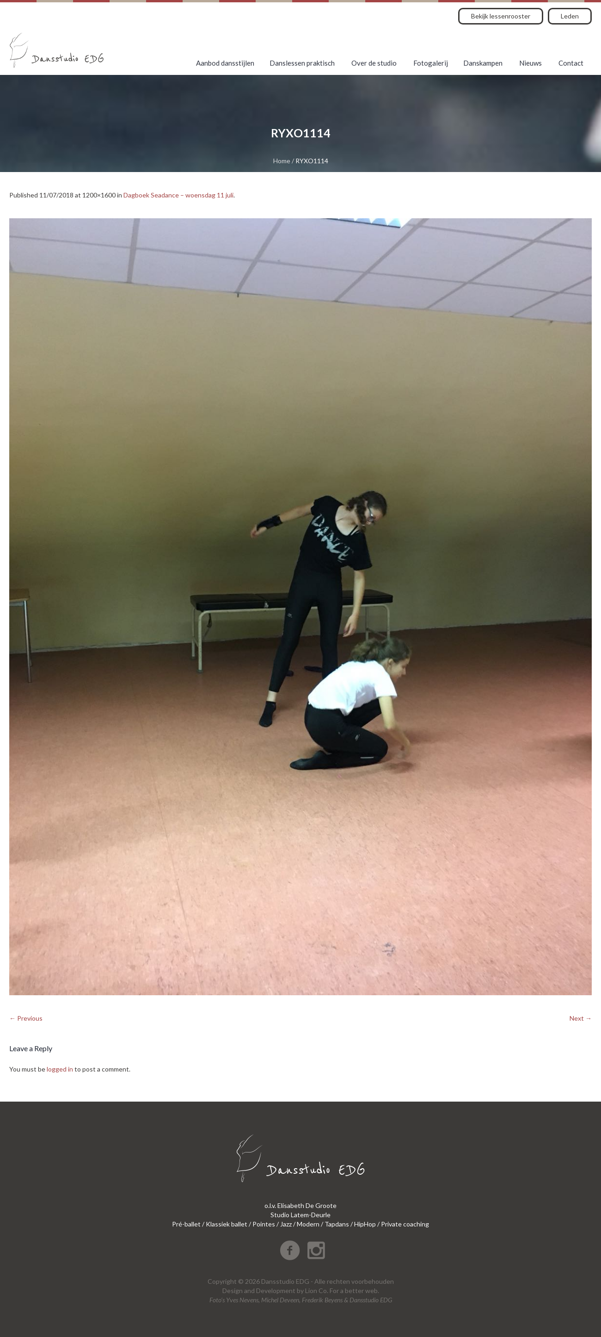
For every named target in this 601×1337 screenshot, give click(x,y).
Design (232, 1290)
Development (275, 1290)
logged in (60, 1069)
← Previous (26, 1018)
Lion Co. (316, 1290)
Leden (570, 16)
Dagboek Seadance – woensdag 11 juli (178, 195)
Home (281, 161)
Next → (581, 1018)
